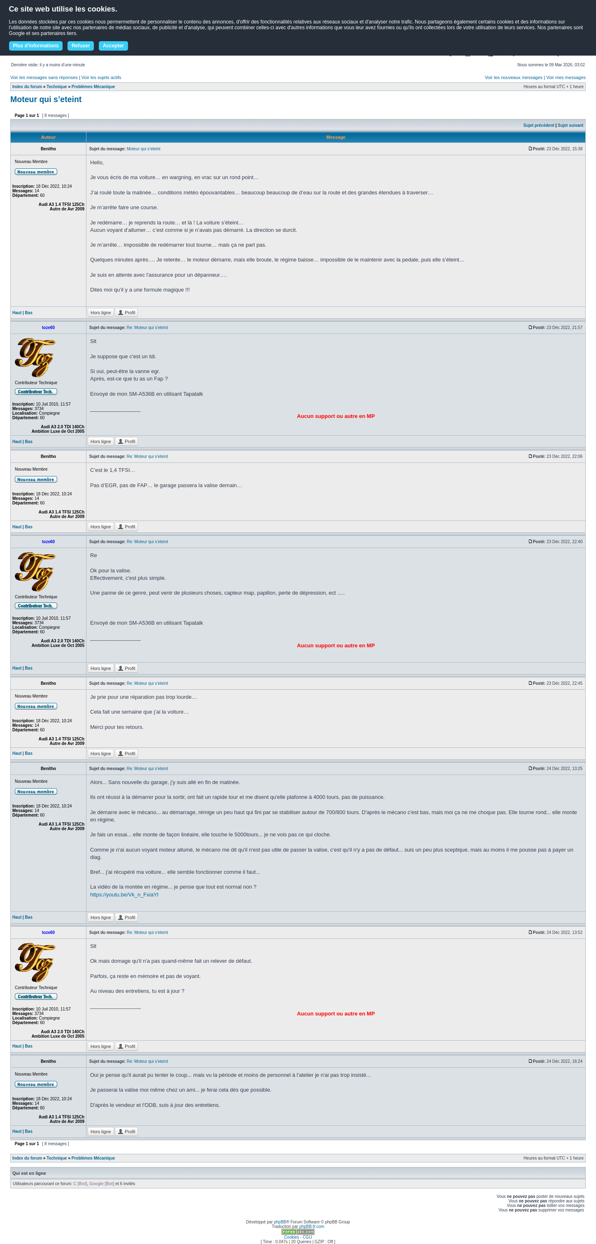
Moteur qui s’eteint (45, 99)
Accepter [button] (113, 46)
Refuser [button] (81, 46)
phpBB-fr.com (311, 1226)
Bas (29, 312)
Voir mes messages (566, 77)
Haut (16, 312)
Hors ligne (101, 312)
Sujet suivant (570, 125)
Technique (57, 86)
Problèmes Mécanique (93, 86)
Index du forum (27, 86)
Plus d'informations (36, 46)
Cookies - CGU (298, 1237)
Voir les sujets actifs (101, 77)
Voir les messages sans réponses (44, 77)
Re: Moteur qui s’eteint (147, 327)
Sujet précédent (539, 125)
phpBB (280, 1222)
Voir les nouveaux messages (513, 77)
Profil (126, 312)
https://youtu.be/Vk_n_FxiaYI (124, 895)
